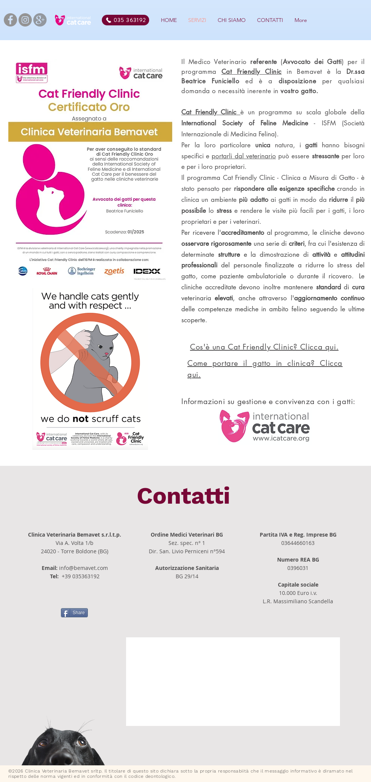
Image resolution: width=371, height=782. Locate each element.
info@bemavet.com (83, 567)
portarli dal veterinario (244, 156)
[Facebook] (10, 20)
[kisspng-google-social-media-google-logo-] (40, 20)
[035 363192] (125, 20)
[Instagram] (25, 20)
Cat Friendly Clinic (251, 71)
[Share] (74, 612)
